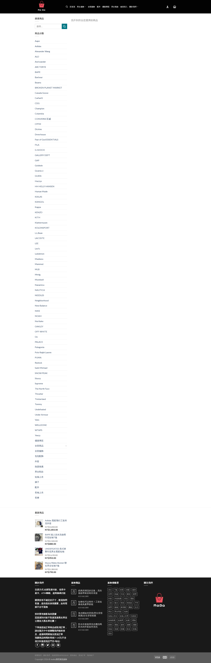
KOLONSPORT (42, 227)
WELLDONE (41, 425)
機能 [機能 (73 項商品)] (130, 607)
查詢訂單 (82, 655)
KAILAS (38, 196)
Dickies (38, 129)
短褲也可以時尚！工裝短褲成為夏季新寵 (90, 602)
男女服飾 (81, 6)
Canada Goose (41, 93)
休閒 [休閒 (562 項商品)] (121, 590)
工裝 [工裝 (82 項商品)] (110, 603)
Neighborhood (42, 300)
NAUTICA (40, 290)
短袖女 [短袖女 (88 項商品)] (133, 616)
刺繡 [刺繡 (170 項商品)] (116, 594)
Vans (37, 419)
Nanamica (39, 285)
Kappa (38, 207)
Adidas (38, 46)
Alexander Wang (42, 51)
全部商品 (39, 445)
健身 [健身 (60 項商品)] (134, 590)
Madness (39, 259)
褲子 (37, 482)
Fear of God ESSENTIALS (46, 139)
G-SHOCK (40, 150)
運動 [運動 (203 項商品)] (135, 625)
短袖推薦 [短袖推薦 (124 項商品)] (111, 620)
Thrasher (39, 393)
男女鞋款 (114, 7)
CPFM (38, 124)
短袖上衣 (39, 477)
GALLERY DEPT (42, 155)
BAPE (37, 72)
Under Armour (41, 414)
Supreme (39, 383)
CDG (37, 103)
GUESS (38, 176)
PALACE (39, 342)
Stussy (38, 378)
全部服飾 (91, 7)
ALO (37, 56)
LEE (36, 243)
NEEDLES (39, 295)
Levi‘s (37, 248)
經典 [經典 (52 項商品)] (110, 625)
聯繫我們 (38, 655)
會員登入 (123, 7)
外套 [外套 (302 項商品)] (110, 598)
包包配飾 (39, 456)
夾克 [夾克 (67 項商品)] (126, 598)
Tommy (38, 404)
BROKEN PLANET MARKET (48, 87)
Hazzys (38, 181)
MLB (37, 269)
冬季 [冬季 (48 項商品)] (110, 594)
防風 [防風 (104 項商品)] (135, 629)
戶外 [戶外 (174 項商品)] (136, 603)
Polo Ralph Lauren (43, 352)
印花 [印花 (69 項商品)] (122, 594)
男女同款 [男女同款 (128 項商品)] (118, 611)
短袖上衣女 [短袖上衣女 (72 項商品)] (112, 616)
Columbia (39, 113)
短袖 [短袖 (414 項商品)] (126, 611)
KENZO (38, 212)
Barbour (39, 77)
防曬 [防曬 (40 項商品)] (122, 629)
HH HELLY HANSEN (44, 186)
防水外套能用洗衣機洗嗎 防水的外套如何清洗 (90, 625)
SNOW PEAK (41, 373)
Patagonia (39, 347)
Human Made (41, 191)
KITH (37, 217)
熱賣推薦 (39, 466)
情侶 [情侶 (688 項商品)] (122, 603)
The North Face (42, 388)
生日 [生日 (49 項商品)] (136, 607)
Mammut (39, 264)
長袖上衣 (39, 492)
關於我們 (133, 6)
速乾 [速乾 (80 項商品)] (122, 625)
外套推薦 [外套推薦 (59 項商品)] (118, 598)
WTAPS (38, 430)
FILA (37, 144)
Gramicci (39, 170)
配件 (99, 7)
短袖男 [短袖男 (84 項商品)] (120, 620)
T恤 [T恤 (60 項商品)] (115, 590)
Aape (37, 41)
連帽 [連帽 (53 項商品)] (128, 625)
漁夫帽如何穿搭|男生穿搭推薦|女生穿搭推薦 (90, 614)
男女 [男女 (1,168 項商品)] (110, 611)
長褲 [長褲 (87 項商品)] (116, 629)
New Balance (41, 305)
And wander (40, 61)
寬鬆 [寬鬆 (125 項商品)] (132, 598)
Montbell (39, 279)
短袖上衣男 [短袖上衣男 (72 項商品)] (124, 616)
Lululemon (39, 253)
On (36, 336)
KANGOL (39, 201)
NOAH (38, 316)
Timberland (40, 399)
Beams (38, 82)
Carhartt (39, 98)
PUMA (38, 357)
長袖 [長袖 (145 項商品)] (110, 629)
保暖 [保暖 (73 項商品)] (128, 590)
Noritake (39, 321)
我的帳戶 (90, 655)
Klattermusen (41, 222)
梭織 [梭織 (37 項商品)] (116, 607)
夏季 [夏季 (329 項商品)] (135, 594)
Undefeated (40, 409)
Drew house (40, 134)
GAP (37, 160)
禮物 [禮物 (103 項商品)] (134, 620)
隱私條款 (73, 655)
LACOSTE (39, 238)
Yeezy (37, 435)
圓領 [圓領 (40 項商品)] (128, 594)
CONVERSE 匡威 (43, 119)
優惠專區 (105, 7)
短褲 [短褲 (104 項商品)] (127, 620)
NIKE (37, 311)
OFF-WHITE (41, 331)
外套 (37, 461)
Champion (39, 108)
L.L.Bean (39, 233)
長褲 (37, 497)
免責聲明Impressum (60, 655)
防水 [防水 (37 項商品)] (128, 629)
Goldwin (39, 165)
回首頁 (72, 7)
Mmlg (38, 274)
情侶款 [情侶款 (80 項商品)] (129, 603)
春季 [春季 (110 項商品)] (110, 607)
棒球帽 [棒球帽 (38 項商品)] (123, 607)
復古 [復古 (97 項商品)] (116, 603)
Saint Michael (41, 368)
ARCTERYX (40, 67)
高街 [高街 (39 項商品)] (110, 633)
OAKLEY (39, 326)
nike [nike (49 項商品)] (110, 590)
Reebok (38, 362)
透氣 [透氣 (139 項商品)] (116, 625)
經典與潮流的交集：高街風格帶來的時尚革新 (90, 591)
